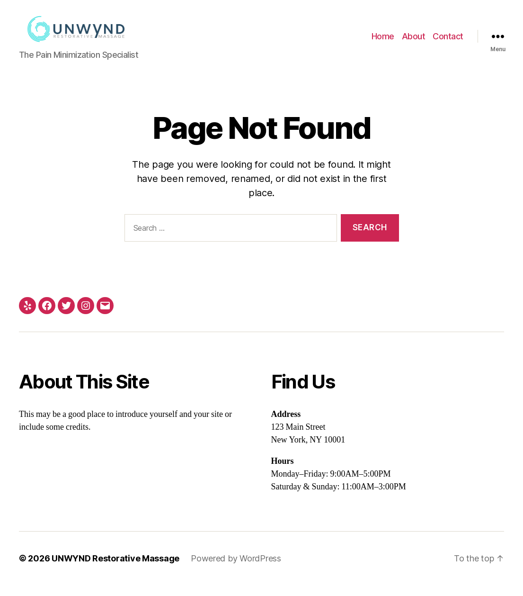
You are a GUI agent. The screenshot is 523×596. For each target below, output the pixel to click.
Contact (448, 42)
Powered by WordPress (236, 569)
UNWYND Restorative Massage (115, 569)
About (413, 42)
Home (383, 42)
